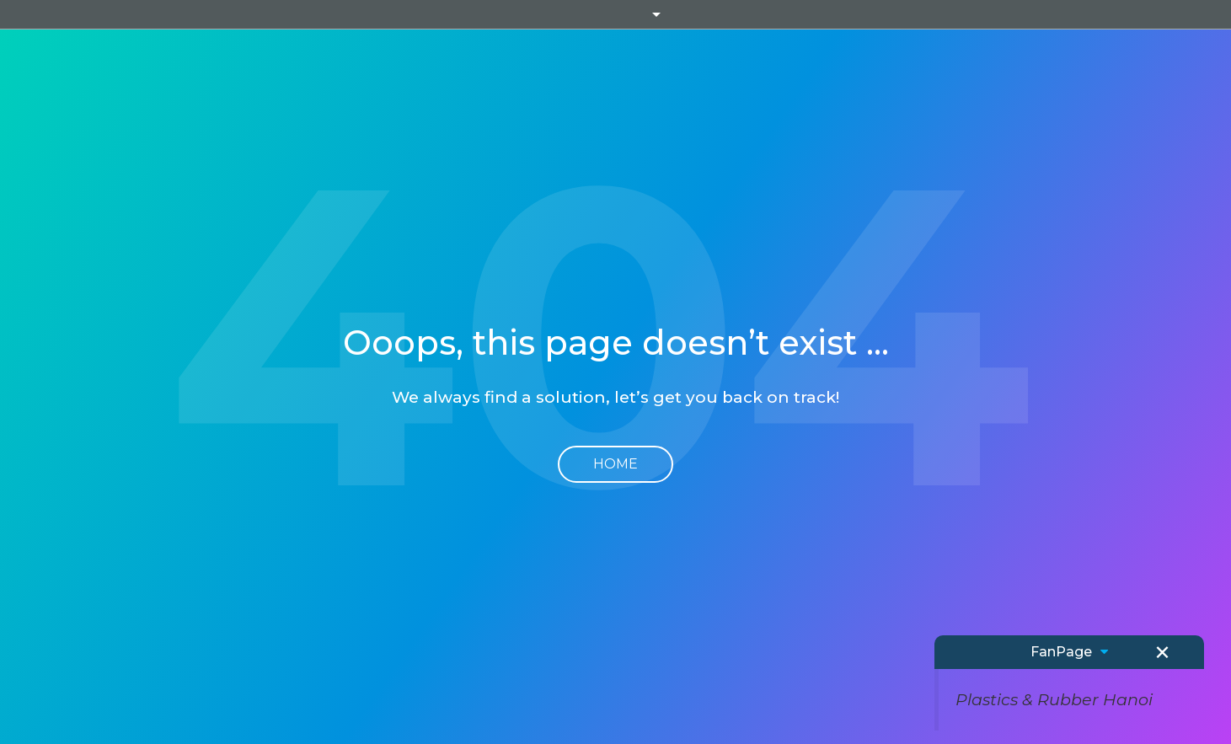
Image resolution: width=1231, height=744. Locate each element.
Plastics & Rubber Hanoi (1054, 699)
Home (615, 464)
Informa (616, 14)
